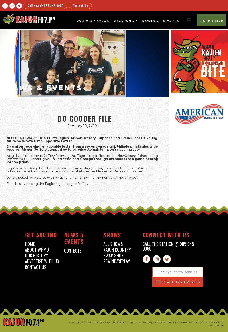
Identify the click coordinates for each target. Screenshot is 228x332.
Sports (171, 20)
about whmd (37, 249)
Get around (41, 236)
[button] (189, 20)
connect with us (165, 236)
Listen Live (211, 20)
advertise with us (42, 261)
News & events (74, 239)
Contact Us (80, 5)
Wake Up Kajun (93, 20)
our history (36, 255)
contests (73, 250)
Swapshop (125, 20)
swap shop (113, 255)
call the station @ (168, 246)
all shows (113, 244)
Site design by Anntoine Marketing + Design (178, 322)
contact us (35, 267)
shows (112, 236)
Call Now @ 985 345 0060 (45, 5)
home (30, 244)
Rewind (150, 20)
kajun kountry (117, 249)
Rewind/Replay (116, 261)
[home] (28, 18)
